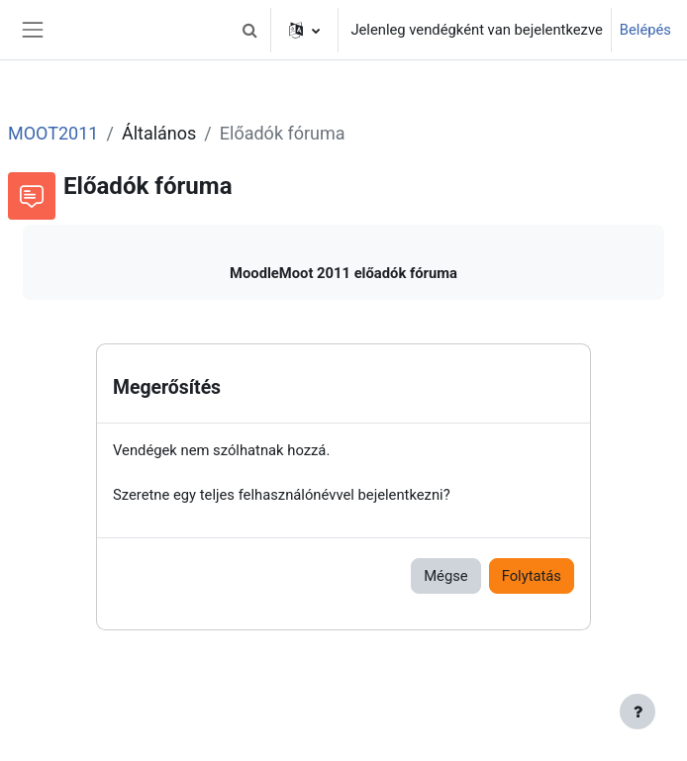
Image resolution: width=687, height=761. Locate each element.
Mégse (445, 576)
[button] (249, 29)
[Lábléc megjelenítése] (637, 711)
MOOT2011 (53, 133)
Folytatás (531, 576)
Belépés (645, 30)
